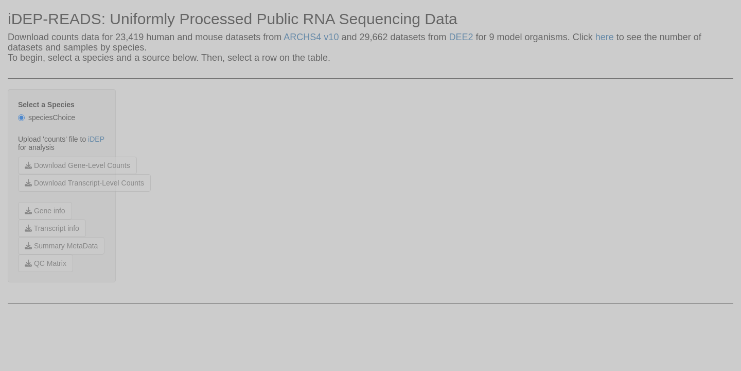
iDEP (96, 139)
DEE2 (462, 37)
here (604, 37)
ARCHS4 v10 (311, 37)
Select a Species (46, 104)
